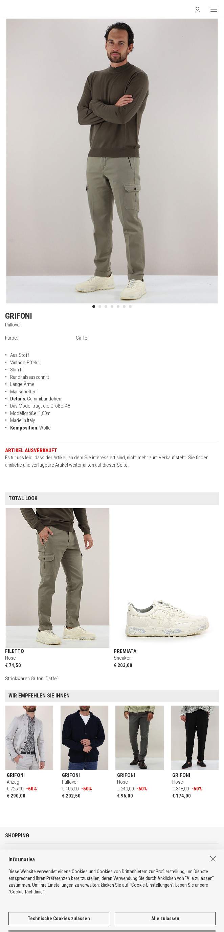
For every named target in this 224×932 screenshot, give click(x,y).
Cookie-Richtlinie (26, 914)
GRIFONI (18, 316)
